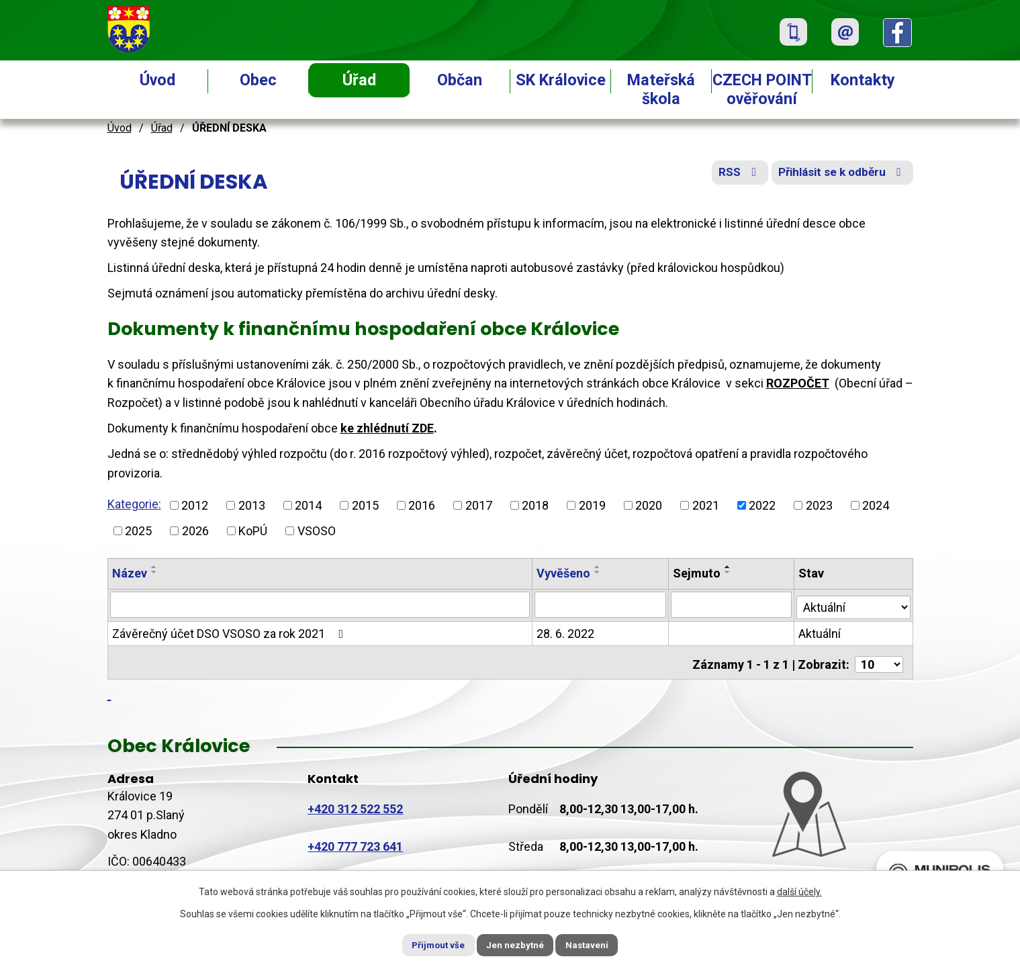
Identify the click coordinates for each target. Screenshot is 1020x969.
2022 (762, 505)
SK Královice (561, 80)
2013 (251, 505)
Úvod (157, 80)
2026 (195, 531)
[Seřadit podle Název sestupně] (154, 572)
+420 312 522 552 (355, 803)
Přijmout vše (429, 944)
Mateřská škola (661, 89)
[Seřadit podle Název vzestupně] (154, 566)
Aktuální (820, 632)
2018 (535, 505)
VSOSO (316, 531)
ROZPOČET (797, 383)
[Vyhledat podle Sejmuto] (731, 604)
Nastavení (597, 944)
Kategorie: (134, 504)
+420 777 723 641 (355, 840)
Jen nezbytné (516, 944)
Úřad (359, 80)
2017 (478, 505)
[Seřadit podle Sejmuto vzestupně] (728, 566)
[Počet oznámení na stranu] (879, 658)
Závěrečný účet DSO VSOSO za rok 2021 (230, 632)
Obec (258, 80)
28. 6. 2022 (566, 632)
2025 (138, 531)
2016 (421, 505)
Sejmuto (697, 573)
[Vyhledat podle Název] (320, 604)
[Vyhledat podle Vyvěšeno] (601, 604)
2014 (308, 505)
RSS (728, 176)
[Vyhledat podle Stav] (853, 603)
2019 (592, 505)
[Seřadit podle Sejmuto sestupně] (728, 572)
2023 (819, 505)
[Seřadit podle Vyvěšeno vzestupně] (598, 566)
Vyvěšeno (564, 573)
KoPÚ (252, 531)
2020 (648, 505)
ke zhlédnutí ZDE (387, 428)
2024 (875, 505)
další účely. (799, 890)
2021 (705, 505)
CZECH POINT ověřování (762, 89)
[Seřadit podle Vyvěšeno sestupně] (598, 572)
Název (129, 573)
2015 (365, 505)
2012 (194, 505)
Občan (459, 80)
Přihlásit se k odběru (838, 176)
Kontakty (863, 80)
